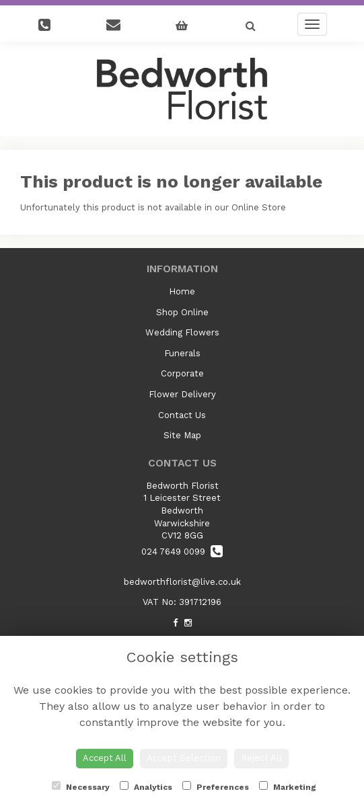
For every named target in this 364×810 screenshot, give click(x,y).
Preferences (215, 786)
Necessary (81, 786)
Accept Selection (184, 758)
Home (182, 291)
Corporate (182, 373)
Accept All (104, 758)
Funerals (182, 353)
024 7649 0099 (182, 551)
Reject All (261, 758)
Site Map (182, 435)
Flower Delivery (182, 394)
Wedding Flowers (182, 332)
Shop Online (182, 312)
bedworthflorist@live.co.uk (182, 582)
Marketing (287, 786)
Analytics (146, 786)
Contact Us (182, 415)
